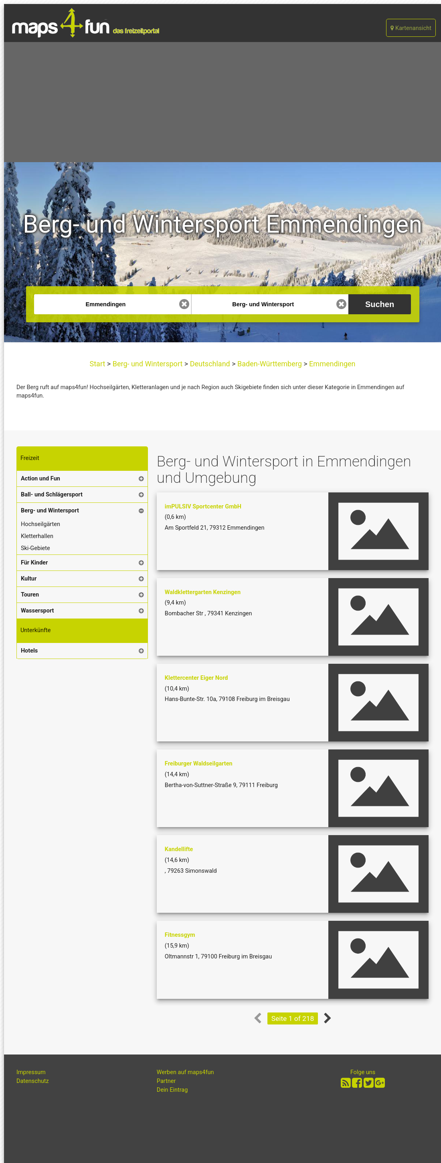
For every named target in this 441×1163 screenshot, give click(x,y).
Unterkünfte (35, 630)
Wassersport (37, 610)
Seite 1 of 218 (292, 1018)
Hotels (29, 650)
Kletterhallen (37, 536)
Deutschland (210, 364)
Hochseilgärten (40, 524)
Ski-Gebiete (35, 548)
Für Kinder (34, 562)
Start (98, 364)
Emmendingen (331, 364)
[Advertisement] (222, 102)
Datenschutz (32, 1081)
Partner (166, 1081)
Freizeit (29, 458)
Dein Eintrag (172, 1090)
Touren (30, 594)
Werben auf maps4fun (185, 1072)
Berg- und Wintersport (147, 364)
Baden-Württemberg (270, 364)
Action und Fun (40, 478)
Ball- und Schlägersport (52, 494)
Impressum (31, 1072)
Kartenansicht (410, 28)
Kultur (28, 578)
